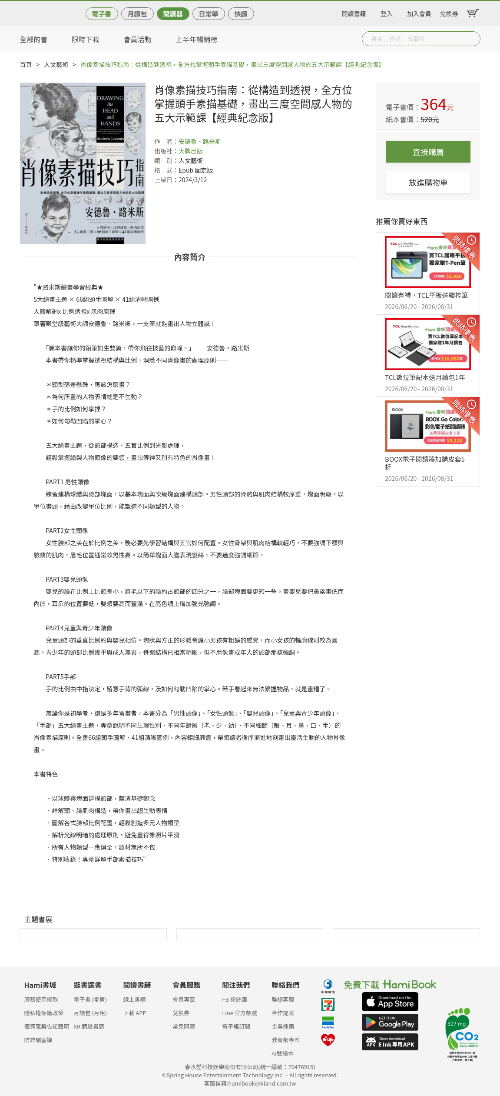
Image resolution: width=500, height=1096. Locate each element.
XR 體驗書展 (88, 1026)
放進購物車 (428, 182)
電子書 (101, 13)
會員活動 (138, 39)
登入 (387, 12)
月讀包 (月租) (90, 1013)
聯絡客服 (283, 999)
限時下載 (85, 39)
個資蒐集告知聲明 (47, 1026)
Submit (473, 39)
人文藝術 (56, 64)
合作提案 (283, 1013)
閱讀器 (172, 13)
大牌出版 (191, 151)
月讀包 (137, 13)
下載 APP (134, 1013)
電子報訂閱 (236, 1026)
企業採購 (283, 1026)
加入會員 (419, 12)
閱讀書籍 (354, 12)
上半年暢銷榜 (197, 39)
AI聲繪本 (283, 1053)
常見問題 (183, 1026)
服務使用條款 (41, 999)
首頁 (26, 64)
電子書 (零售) (90, 999)
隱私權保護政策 (44, 1013)
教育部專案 (286, 1040)
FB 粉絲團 (234, 999)
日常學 (208, 13)
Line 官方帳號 (239, 1013)
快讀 (240, 13)
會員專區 (183, 999)
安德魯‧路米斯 (200, 141)
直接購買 (428, 151)
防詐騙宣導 (38, 1040)
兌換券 (449, 12)
